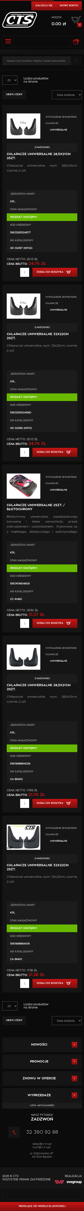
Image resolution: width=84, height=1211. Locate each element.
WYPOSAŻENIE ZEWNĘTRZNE (61, 117)
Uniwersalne (58, 130)
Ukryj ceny (14, 94)
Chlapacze (51, 123)
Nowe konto (69, 5)
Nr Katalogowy (21, 240)
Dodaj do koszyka (55, 272)
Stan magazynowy (23, 209)
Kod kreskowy (20, 225)
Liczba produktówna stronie (36, 80)
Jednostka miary (22, 194)
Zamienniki (42, 147)
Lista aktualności (42, 1105)
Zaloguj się (43, 5)
